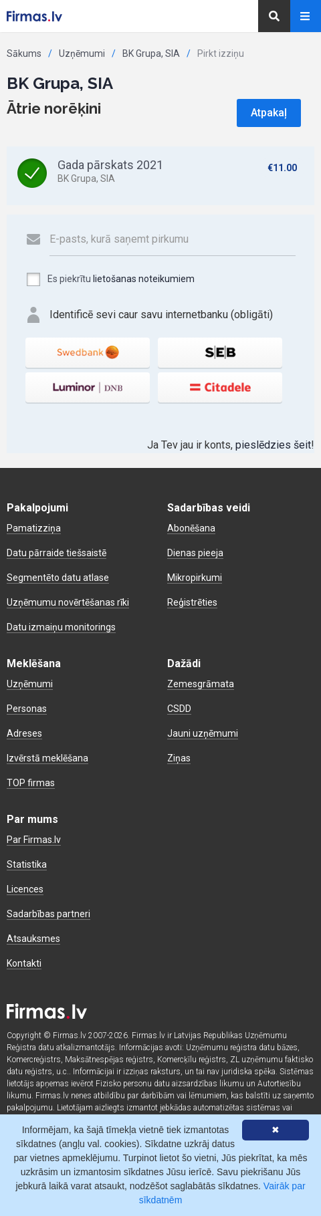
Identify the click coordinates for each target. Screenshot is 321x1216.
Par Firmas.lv (34, 839)
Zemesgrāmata (200, 684)
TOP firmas (31, 782)
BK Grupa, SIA (151, 53)
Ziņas (179, 758)
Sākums (24, 53)
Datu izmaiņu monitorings (61, 627)
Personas (27, 708)
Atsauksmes (33, 938)
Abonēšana (191, 528)
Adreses (24, 733)
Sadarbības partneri (48, 913)
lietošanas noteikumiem (144, 278)
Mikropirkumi (194, 577)
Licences (25, 889)
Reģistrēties (192, 602)
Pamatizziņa (34, 528)
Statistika (27, 864)
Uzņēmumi (82, 53)
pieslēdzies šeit (273, 445)
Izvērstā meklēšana (47, 758)
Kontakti (24, 963)
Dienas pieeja (195, 553)
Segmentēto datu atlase (58, 577)
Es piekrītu (110, 279)
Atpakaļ (269, 112)
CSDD (179, 708)
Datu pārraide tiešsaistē (56, 553)
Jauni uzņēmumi (202, 733)
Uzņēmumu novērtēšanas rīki (68, 602)
